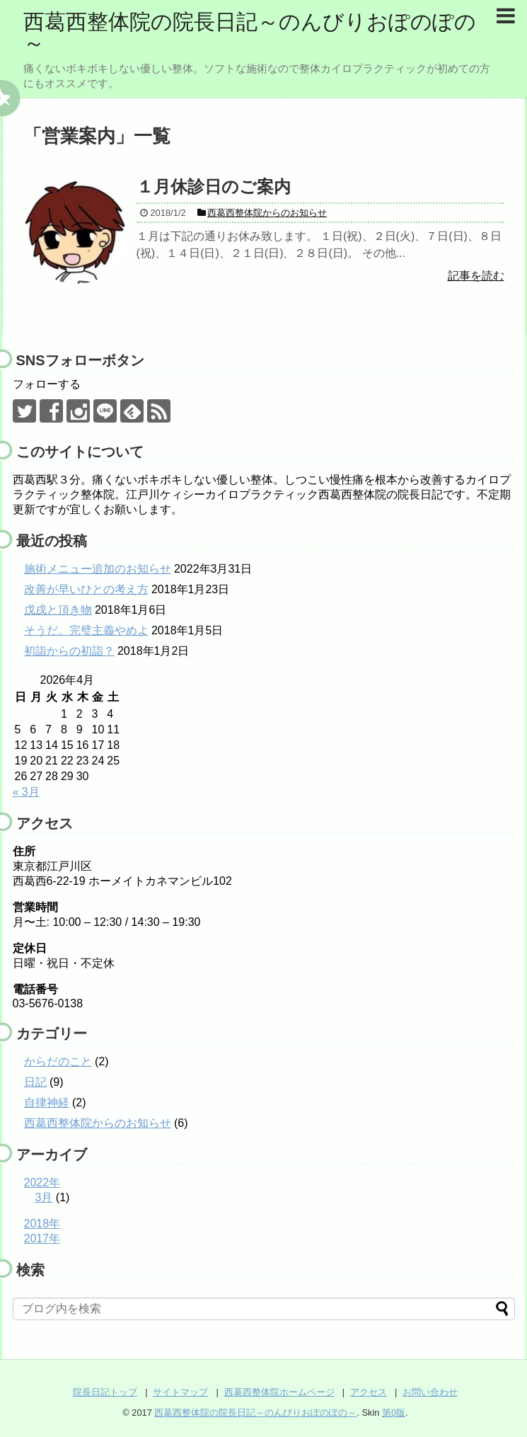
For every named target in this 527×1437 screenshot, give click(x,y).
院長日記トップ (105, 1392)
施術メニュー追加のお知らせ (97, 569)
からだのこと (58, 1061)
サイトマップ (180, 1392)
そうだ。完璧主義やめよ (86, 630)
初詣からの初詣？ (69, 651)
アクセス (368, 1392)
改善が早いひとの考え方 (86, 589)
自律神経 (46, 1103)
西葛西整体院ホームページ (279, 1392)
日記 (35, 1082)
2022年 (42, 1182)
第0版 (393, 1412)
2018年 (42, 1224)
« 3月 (26, 792)
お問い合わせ (430, 1392)
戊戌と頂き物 (58, 610)
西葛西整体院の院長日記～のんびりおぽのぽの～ (249, 32)
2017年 (42, 1238)
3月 (44, 1197)
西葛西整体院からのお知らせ (97, 1123)
